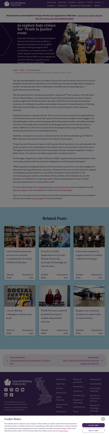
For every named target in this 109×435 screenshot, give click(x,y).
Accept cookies (93, 425)
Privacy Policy (63, 431)
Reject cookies (93, 430)
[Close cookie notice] (103, 419)
